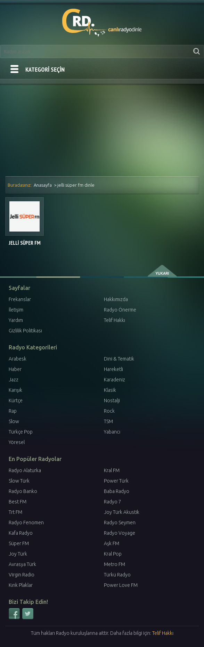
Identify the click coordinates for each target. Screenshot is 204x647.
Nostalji (112, 400)
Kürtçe (16, 400)
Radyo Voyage (119, 533)
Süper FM (19, 543)
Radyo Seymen (120, 522)
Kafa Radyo (21, 533)
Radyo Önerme (120, 310)
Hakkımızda (116, 299)
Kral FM (112, 470)
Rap (13, 411)
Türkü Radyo (117, 574)
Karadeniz (114, 379)
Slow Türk (19, 481)
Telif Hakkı (114, 320)
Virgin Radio (21, 574)
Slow (14, 421)
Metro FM (114, 564)
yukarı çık (163, 271)
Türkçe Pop (21, 432)
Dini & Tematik (119, 359)
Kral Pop (113, 554)
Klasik (110, 390)
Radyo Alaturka (25, 470)
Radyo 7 (112, 501)
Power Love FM (121, 585)
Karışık (15, 390)
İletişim (16, 310)
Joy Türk (18, 554)
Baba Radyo (116, 491)
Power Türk (116, 481)
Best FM (17, 501)
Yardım (16, 320)
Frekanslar (20, 299)
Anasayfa (43, 185)
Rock (109, 411)
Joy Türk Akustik (121, 512)
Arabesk (17, 359)
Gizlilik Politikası (25, 330)
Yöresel (17, 442)
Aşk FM (111, 543)
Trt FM (15, 512)
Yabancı (112, 432)
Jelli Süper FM (25, 243)
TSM (108, 421)
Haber (15, 369)
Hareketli (113, 369)
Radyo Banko (23, 491)
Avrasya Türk (22, 564)
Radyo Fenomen (26, 522)
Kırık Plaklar (21, 585)
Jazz (13, 379)
